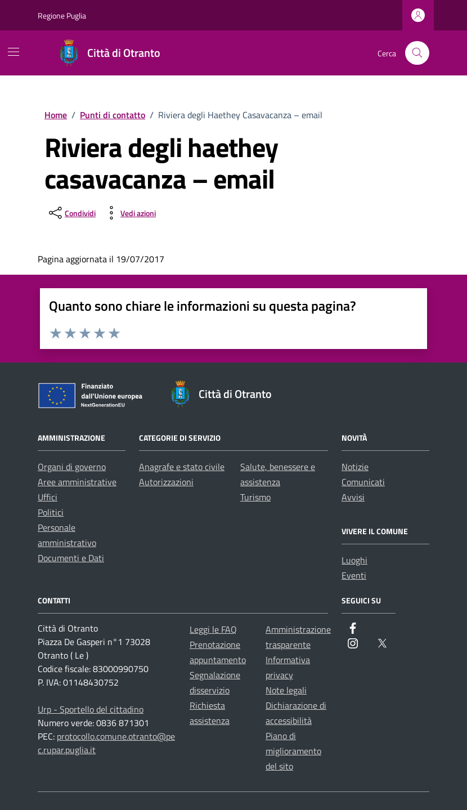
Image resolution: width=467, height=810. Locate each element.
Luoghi (354, 560)
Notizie (355, 466)
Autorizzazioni (166, 482)
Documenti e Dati (71, 558)
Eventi (354, 575)
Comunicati (363, 482)
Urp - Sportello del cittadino (90, 709)
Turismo (255, 497)
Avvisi (353, 497)
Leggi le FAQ (213, 629)
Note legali (286, 690)
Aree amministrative (77, 482)
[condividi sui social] (71, 213)
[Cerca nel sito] (417, 53)
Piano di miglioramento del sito (293, 751)
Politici (51, 512)
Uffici (47, 497)
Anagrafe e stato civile (181, 466)
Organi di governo (72, 466)
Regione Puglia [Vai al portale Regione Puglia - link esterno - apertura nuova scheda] (62, 15)
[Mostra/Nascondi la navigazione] (13, 52)
